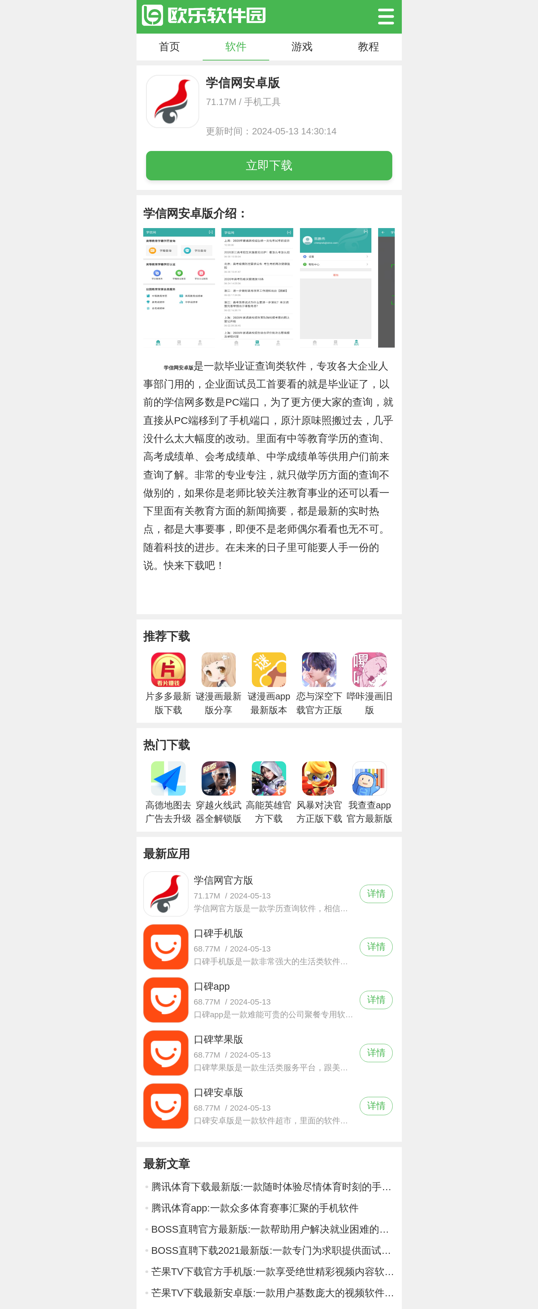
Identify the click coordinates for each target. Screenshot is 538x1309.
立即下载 (269, 165)
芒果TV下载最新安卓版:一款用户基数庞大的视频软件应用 (273, 1292)
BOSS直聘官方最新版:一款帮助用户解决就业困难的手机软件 (273, 1229)
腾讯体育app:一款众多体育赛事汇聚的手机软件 (255, 1208)
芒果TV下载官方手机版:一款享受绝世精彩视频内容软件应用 (273, 1271)
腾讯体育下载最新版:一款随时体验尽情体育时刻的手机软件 (273, 1186)
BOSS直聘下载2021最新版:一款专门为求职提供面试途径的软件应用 (273, 1250)
